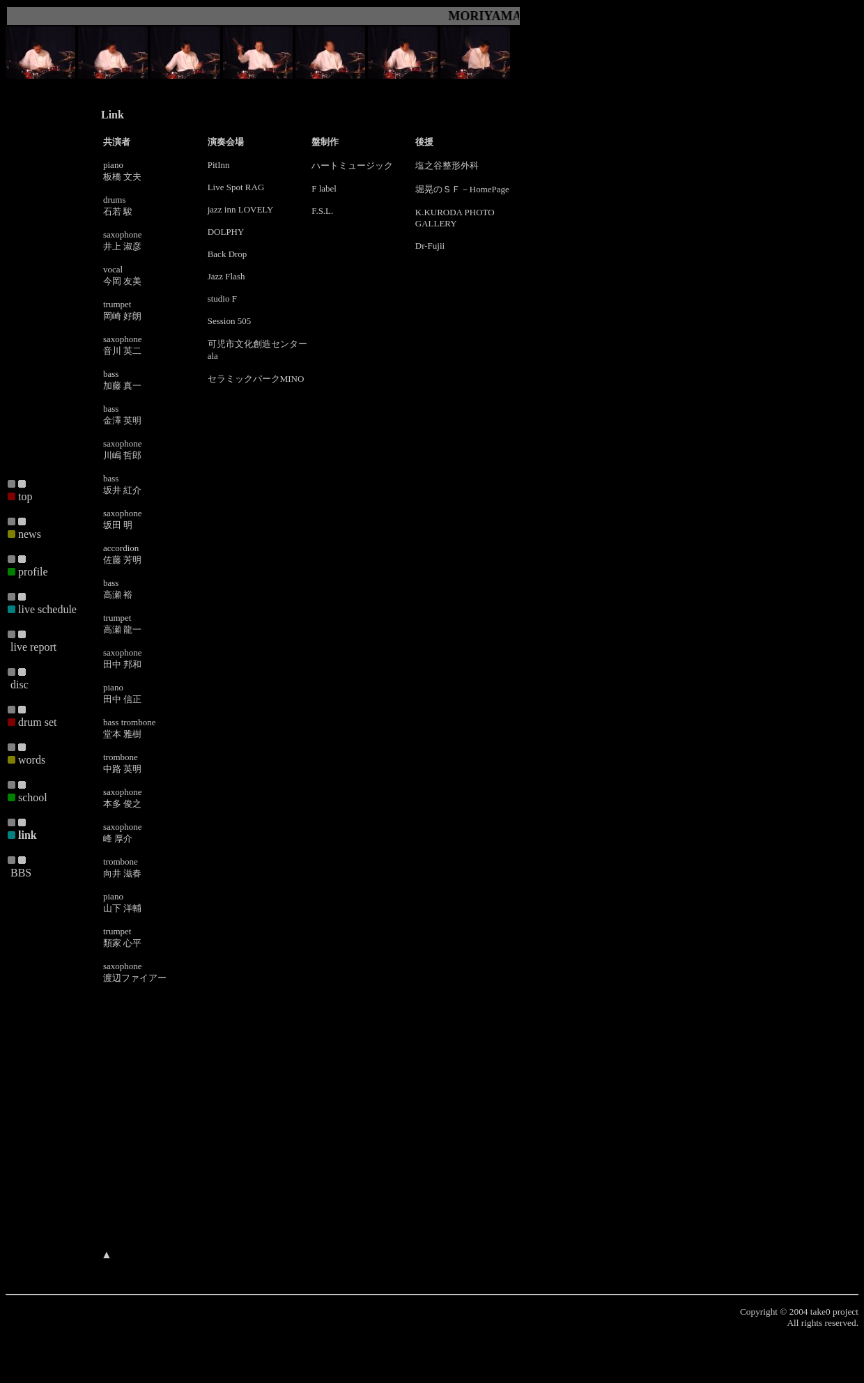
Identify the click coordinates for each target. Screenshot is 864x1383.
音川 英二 (122, 351)
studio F (222, 298)
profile (33, 572)
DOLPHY (226, 231)
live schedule (47, 609)
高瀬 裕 (117, 594)
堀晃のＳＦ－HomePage (462, 189)
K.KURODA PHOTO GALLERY (455, 218)
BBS (20, 873)
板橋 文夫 (122, 176)
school (32, 797)
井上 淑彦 (122, 246)
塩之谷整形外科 (447, 165)
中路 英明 (122, 769)
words (31, 760)
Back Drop (227, 254)
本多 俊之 (122, 803)
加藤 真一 (122, 385)
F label (324, 188)
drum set (37, 722)
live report (33, 647)
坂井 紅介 (122, 490)
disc (19, 684)
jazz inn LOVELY (241, 209)
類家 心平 (122, 943)
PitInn (219, 165)
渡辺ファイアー (135, 978)
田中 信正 (122, 699)
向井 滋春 (122, 873)
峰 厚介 (117, 838)
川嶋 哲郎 (122, 455)
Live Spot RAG (236, 187)
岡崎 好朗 (122, 316)
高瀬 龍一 (122, 629)
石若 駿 (117, 211)
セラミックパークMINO (256, 378)
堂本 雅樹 (122, 734)
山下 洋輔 (122, 908)
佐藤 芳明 (122, 560)
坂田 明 (117, 525)
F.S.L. (322, 211)
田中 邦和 (122, 664)
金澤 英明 (122, 420)
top (25, 496)
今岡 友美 (122, 281)
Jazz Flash (226, 276)
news (29, 534)
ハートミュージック (352, 165)
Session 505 (229, 321)
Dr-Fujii (430, 245)
